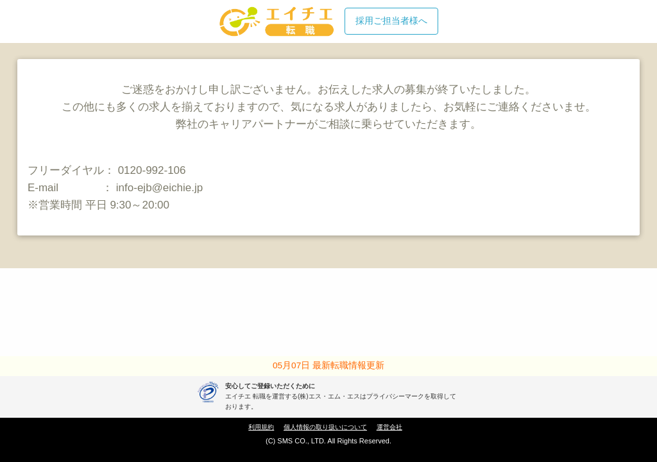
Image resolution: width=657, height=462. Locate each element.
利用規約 (261, 427)
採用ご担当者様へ (391, 20)
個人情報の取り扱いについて (325, 427)
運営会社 (389, 427)
